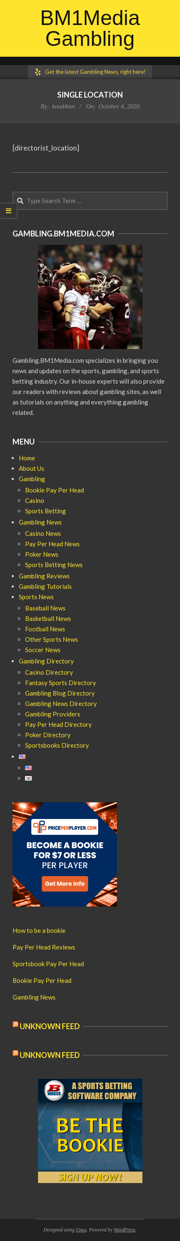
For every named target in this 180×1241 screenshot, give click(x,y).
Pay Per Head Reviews (44, 947)
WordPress (124, 1230)
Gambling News (34, 997)
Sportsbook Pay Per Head (48, 963)
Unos (81, 1230)
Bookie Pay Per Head (42, 980)
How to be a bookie (39, 930)
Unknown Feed (50, 1026)
